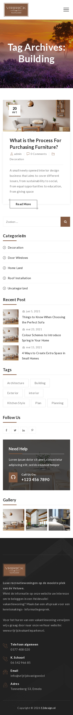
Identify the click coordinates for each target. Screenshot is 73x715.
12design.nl (48, 708)
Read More (23, 204)
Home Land (15, 268)
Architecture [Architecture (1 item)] (15, 383)
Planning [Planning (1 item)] (57, 403)
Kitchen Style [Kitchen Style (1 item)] (16, 403)
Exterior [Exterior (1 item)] (12, 393)
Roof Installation (19, 278)
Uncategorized (18, 288)
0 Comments (39, 153)
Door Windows (18, 257)
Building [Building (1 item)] (40, 383)
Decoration (17, 159)
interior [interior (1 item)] (34, 393)
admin (18, 153)
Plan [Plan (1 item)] (38, 403)
